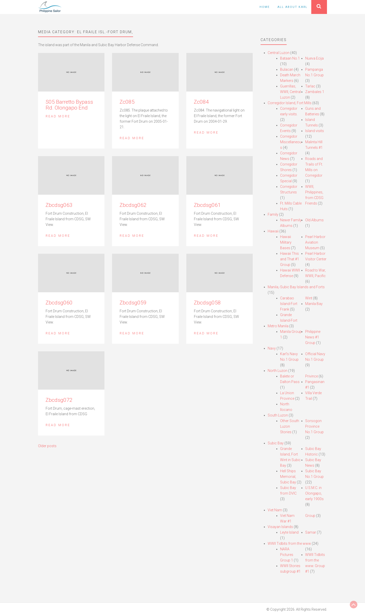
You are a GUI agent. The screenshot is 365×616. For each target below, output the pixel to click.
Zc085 (127, 102)
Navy (272, 348)
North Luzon (277, 371)
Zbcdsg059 (133, 303)
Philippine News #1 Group (312, 337)
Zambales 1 (314, 92)
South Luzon (278, 415)
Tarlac (310, 86)
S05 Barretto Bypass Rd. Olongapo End (69, 105)
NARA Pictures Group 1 (286, 554)
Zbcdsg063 (59, 205)
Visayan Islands (280, 527)
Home (265, 7)
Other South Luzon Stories (289, 426)
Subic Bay (276, 443)
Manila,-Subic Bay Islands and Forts (296, 287)
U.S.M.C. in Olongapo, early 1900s (314, 493)
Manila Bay (314, 304)
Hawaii (273, 231)
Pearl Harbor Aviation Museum (315, 242)
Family (273, 214)
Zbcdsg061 (207, 205)
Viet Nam (275, 510)
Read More (58, 116)
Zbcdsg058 (207, 303)
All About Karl (292, 7)
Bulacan (286, 69)
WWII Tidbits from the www (289, 543)
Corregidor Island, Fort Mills (290, 103)
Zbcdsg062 (133, 205)
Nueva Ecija (314, 58)
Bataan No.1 (290, 58)
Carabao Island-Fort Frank (288, 303)
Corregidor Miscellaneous (290, 142)
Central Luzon (278, 53)
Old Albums (314, 220)
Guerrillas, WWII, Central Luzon (290, 91)
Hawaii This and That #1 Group (289, 259)
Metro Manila (278, 326)
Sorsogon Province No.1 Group (314, 426)
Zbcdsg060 (59, 303)
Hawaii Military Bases (285, 242)
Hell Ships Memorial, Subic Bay (288, 476)
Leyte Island (289, 532)
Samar (310, 532)
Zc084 (201, 102)
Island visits (314, 131)
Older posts (47, 446)
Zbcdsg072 (59, 400)
